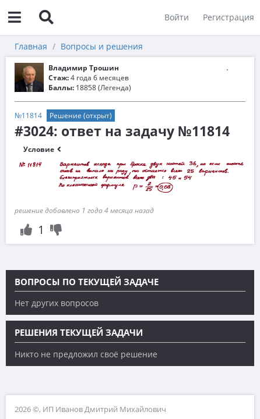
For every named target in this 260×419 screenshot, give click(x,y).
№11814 (28, 115)
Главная (31, 46)
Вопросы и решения (102, 46)
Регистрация (228, 17)
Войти (176, 17)
